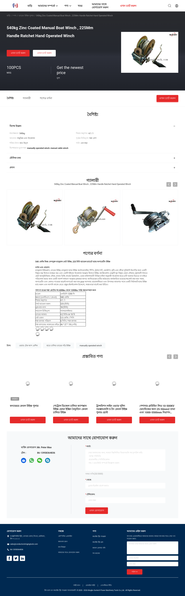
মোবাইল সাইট (90, 585)
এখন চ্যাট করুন (18, 53)
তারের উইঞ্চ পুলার (26, 15)
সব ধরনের (96, 553)
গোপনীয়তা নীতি (106, 585)
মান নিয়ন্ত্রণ (62, 547)
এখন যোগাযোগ (96, 510)
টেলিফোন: (90, 494)
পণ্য (14, 15)
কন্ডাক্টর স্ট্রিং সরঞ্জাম (99, 536)
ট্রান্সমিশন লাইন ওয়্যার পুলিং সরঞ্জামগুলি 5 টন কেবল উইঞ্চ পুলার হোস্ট (111, 409)
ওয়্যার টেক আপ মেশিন (28, 345)
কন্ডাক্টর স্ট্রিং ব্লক (97, 542)
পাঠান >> (135, 572)
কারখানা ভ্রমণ (62, 542)
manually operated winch (91, 345)
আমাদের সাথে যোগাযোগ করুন (68, 552)
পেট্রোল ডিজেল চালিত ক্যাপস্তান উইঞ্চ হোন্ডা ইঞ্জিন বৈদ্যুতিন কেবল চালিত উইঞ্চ (70, 409)
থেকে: (88, 480)
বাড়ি (8, 15)
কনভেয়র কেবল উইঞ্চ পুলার (24, 405)
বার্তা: (88, 446)
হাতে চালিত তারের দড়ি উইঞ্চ (58, 345)
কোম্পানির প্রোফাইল (65, 536)
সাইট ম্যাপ (76, 585)
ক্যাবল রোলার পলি (98, 548)
